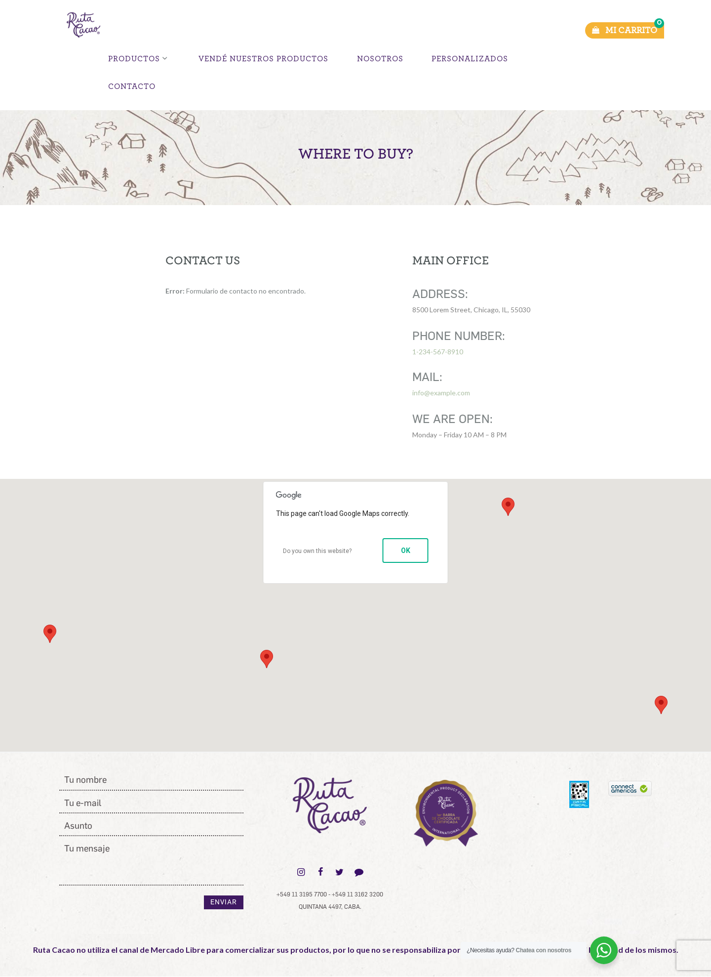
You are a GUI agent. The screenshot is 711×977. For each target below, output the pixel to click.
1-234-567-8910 (437, 351)
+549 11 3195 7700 (301, 894)
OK (405, 550)
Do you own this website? (317, 551)
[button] (74, 632)
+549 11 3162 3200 (357, 894)
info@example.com (441, 392)
